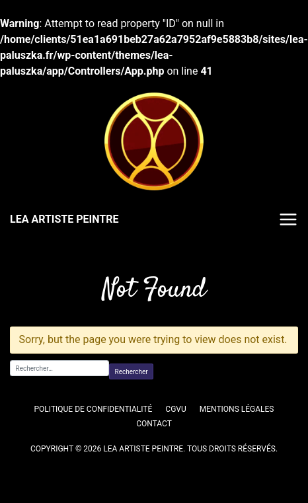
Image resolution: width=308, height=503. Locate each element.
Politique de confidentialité (93, 409)
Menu (288, 219)
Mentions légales (237, 409)
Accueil (23, 261)
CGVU (175, 409)
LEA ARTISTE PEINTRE (64, 219)
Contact (154, 423)
